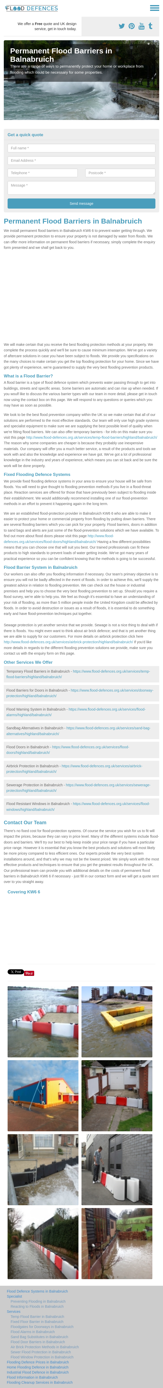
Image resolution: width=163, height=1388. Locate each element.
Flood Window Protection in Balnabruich (42, 1357)
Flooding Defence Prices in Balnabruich (38, 1362)
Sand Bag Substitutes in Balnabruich (39, 1337)
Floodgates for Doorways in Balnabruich (42, 1327)
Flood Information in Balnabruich (32, 1377)
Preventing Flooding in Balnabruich (38, 1301)
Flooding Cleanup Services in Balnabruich (40, 1382)
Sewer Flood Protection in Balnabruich (41, 1352)
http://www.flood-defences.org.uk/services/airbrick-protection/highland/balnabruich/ (68, 642)
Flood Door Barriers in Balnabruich (38, 1342)
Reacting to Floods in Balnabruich (37, 1306)
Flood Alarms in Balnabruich (33, 1332)
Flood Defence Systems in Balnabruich (37, 1291)
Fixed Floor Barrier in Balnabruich (37, 1322)
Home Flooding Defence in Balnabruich (38, 1367)
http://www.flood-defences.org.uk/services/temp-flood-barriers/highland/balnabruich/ (91, 437)
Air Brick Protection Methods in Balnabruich (45, 1347)
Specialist (14, 1296)
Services (14, 1312)
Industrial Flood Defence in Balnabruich (38, 1372)
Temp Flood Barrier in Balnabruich (37, 1317)
